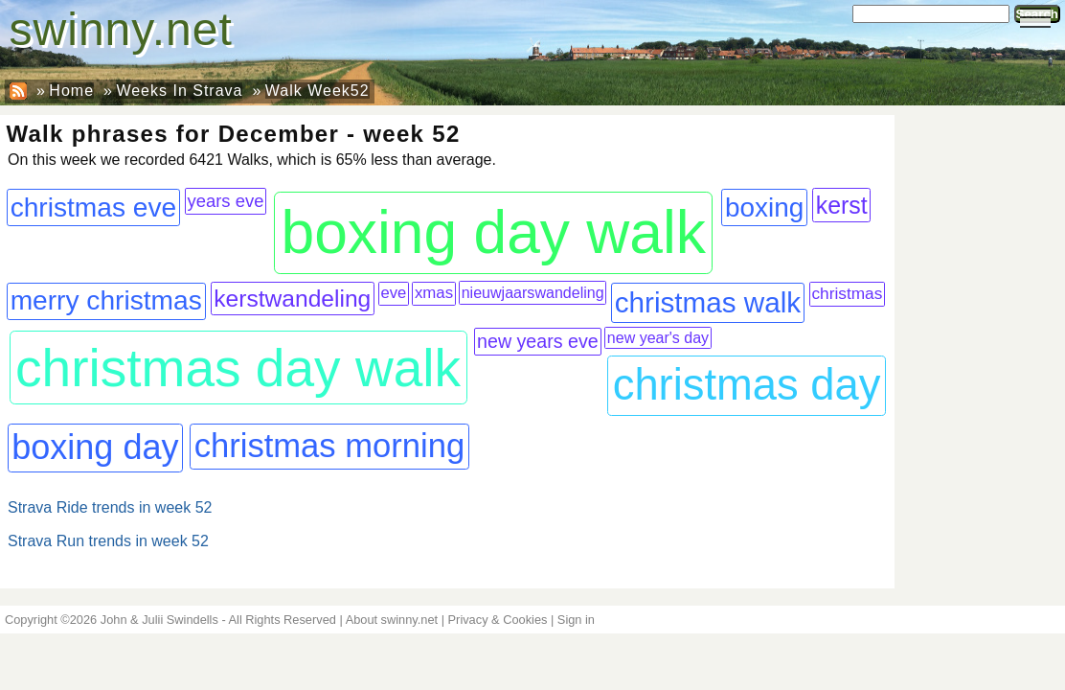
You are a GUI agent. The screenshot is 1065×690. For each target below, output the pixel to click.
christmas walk (708, 302)
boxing (764, 207)
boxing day (94, 447)
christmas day (747, 384)
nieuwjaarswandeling (533, 292)
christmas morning (329, 445)
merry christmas (106, 300)
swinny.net (121, 29)
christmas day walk (238, 368)
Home (71, 90)
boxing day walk (494, 232)
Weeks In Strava (179, 90)
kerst (842, 205)
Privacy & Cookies (498, 619)
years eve (226, 201)
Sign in (576, 619)
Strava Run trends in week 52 (108, 541)
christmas (846, 293)
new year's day (658, 338)
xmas (434, 293)
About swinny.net (392, 619)
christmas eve (94, 207)
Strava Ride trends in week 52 (110, 507)
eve (393, 293)
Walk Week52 (317, 90)
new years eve (538, 341)
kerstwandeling (292, 298)
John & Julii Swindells (159, 619)
